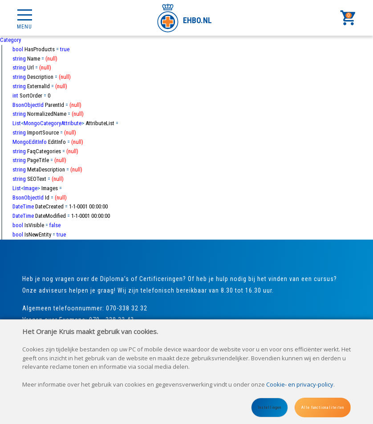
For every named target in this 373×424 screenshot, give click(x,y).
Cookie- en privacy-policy (299, 384)
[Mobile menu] (24, 18)
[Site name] (186, 18)
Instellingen (269, 407)
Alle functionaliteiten (322, 407)
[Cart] (348, 18)
